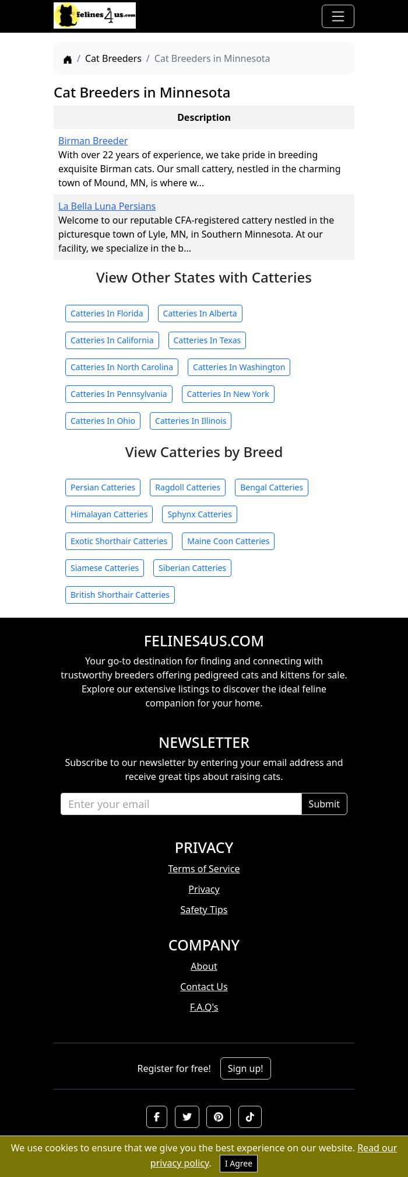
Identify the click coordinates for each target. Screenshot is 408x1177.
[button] (156, 1117)
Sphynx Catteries (199, 514)
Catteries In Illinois (190, 420)
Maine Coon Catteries (228, 540)
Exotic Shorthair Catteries (119, 540)
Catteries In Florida (107, 313)
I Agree (238, 1163)
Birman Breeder (93, 140)
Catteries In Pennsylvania (119, 393)
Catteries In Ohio (103, 420)
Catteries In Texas (207, 340)
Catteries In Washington (239, 366)
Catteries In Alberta (200, 313)
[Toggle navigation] (338, 16)
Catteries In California (112, 340)
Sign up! (245, 1068)
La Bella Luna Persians (107, 206)
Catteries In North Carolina (122, 366)
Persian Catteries (103, 487)
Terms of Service (204, 868)
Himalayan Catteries (109, 514)
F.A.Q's (204, 1007)
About (204, 966)
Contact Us (203, 986)
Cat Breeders (113, 58)
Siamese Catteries (105, 567)
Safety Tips (204, 909)
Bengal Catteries (271, 487)
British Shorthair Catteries (120, 594)
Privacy (203, 889)
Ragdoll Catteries (187, 487)
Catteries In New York (228, 393)
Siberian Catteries (192, 567)
